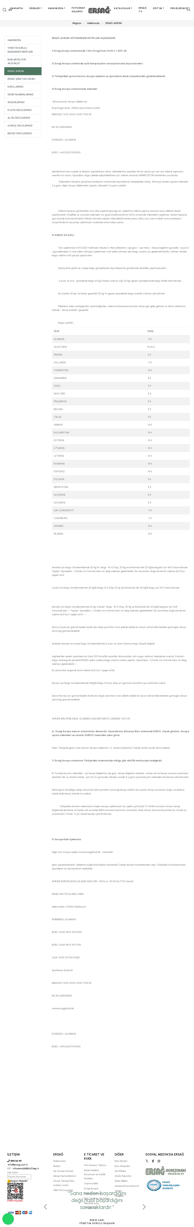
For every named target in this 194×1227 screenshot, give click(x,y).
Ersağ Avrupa (91, 1188)
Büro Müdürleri (122, 1166)
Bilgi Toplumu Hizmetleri (96, 1198)
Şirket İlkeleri (121, 1181)
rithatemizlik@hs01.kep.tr (26, 1168)
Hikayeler (119, 1195)
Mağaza (76, 23)
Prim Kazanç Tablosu (95, 1165)
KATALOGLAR (122, 8)
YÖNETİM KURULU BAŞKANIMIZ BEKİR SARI (20, 50)
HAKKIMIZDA (55, 8)
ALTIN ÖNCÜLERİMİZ (19, 118)
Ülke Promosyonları (63, 1190)
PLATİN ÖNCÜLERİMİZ (20, 110)
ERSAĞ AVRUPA (113, 23)
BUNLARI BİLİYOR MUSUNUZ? (17, 61)
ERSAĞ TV (143, 10)
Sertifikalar (120, 1171)
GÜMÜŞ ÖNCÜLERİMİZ (20, 125)
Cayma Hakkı (91, 1183)
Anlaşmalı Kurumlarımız (127, 1186)
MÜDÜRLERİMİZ (16, 102)
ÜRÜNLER (34, 8)
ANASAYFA (16, 8)
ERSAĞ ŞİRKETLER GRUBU (21, 79)
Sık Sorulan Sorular (63, 1171)
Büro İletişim (121, 1161)
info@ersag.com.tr (17, 1164)
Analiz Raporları (123, 1176)
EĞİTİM (157, 8)
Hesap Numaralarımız (64, 1176)
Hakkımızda (93, 23)
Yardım (118, 1191)
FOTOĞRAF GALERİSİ (78, 10)
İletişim (57, 1166)
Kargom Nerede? (17, 1181)
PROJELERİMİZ (179, 8)
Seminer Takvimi (93, 1193)
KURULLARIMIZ (15, 86)
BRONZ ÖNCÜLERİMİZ (20, 133)
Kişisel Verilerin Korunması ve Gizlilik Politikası (94, 1174)
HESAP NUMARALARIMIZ (20, 94)
